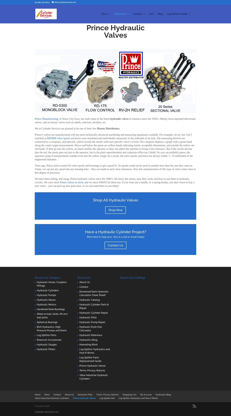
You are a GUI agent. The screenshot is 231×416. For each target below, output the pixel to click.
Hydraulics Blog (88, 339)
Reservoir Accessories (49, 339)
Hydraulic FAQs (88, 317)
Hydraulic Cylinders (48, 290)
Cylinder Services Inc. (47, 412)
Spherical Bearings (47, 322)
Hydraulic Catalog (89, 299)
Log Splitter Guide (177, 14)
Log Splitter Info (107, 398)
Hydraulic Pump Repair (92, 322)
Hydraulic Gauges (47, 344)
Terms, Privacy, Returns (92, 370)
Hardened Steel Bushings (51, 309)
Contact (137, 14)
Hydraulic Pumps (46, 295)
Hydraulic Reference (90, 335)
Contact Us (115, 245)
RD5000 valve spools (58, 138)
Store (105, 14)
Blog (160, 14)
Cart (151, 14)
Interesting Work (88, 344)
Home (38, 394)
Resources (120, 14)
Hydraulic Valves (46, 299)
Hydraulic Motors (46, 304)
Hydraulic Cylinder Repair (93, 312)
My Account (146, 394)
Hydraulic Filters (46, 349)
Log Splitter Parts (46, 335)
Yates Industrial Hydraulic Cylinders (52, 398)
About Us (84, 282)
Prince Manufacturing (46, 118)
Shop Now (115, 210)
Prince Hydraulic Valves (92, 365)
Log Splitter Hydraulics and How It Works (138, 398)
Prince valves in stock (71, 182)
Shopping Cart (129, 394)
